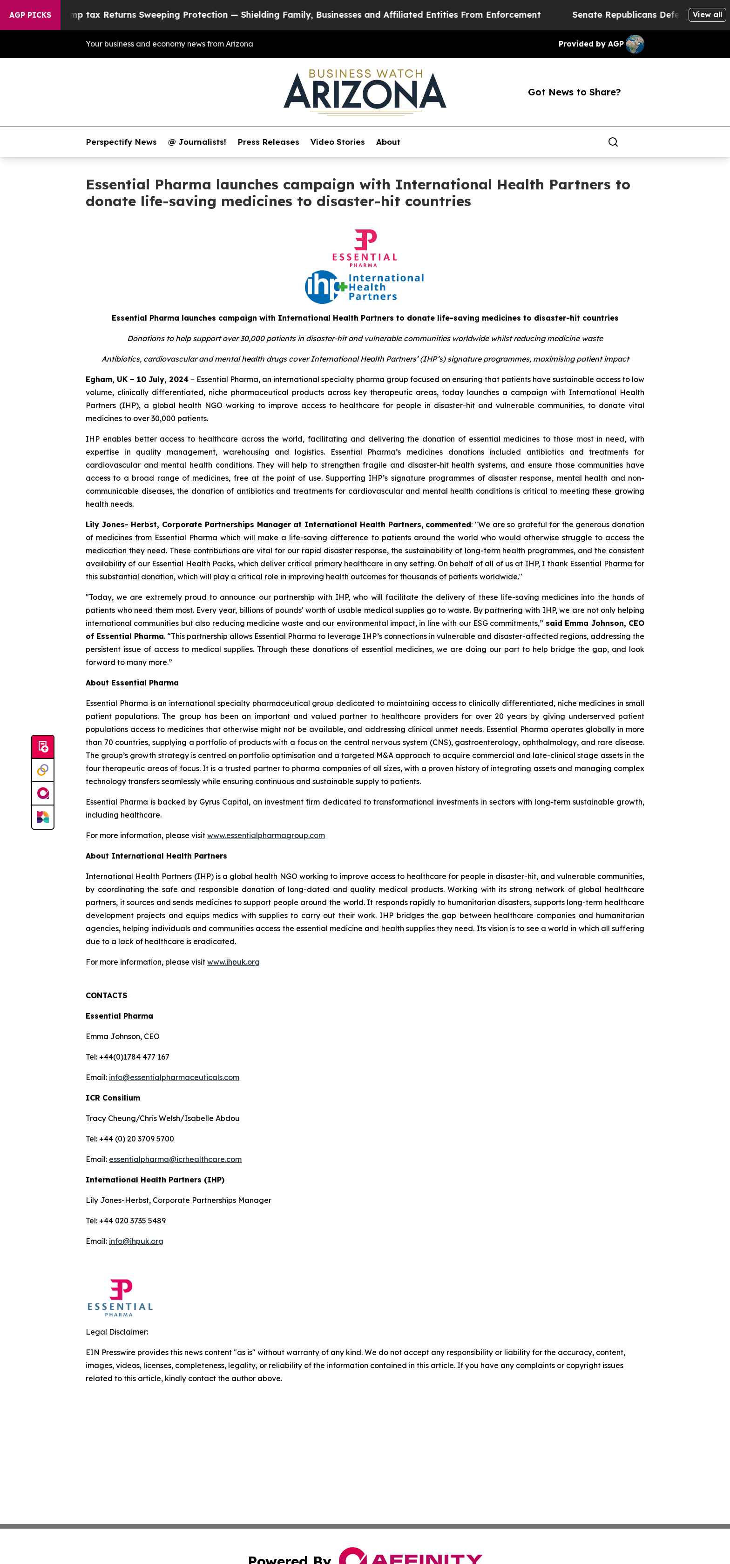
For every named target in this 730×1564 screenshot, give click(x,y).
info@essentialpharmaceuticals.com (174, 1077)
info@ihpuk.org (136, 1241)
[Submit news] (43, 747)
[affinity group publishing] (43, 793)
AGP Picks (30, 15)
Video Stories (338, 142)
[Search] (613, 142)
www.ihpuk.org (233, 962)
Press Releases (268, 142)
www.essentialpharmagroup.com (266, 835)
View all (707, 14)
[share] (637, 141)
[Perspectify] (43, 770)
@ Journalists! (197, 142)
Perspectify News (121, 142)
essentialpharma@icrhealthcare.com (175, 1159)
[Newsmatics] (43, 817)
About (388, 142)
